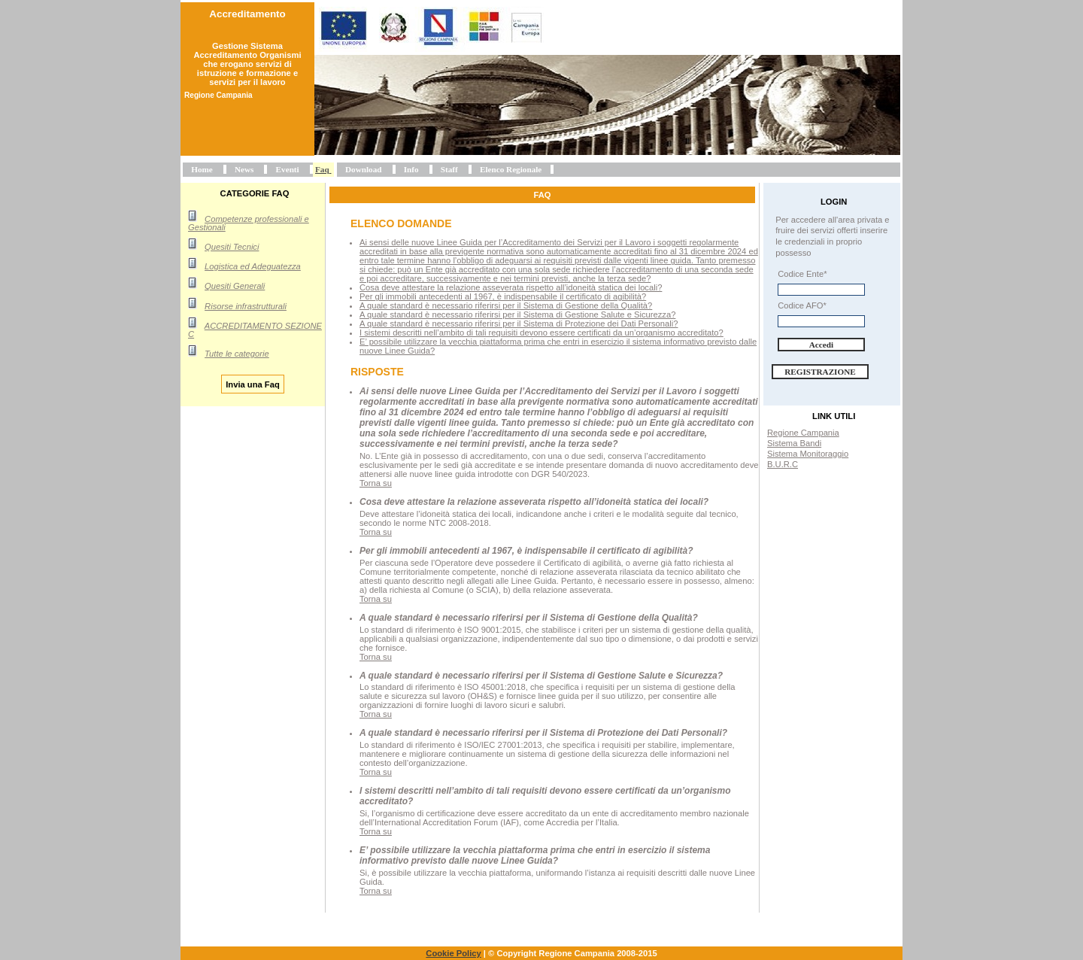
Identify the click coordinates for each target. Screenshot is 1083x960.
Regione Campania (803, 432)
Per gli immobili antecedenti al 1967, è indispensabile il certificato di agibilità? (502, 296)
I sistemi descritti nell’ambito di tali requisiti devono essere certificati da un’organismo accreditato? (541, 332)
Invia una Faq (253, 383)
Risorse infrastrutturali (246, 306)
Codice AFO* (802, 305)
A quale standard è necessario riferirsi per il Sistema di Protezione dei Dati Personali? (518, 323)
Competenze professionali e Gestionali (248, 223)
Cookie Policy (453, 953)
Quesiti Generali (235, 285)
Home (202, 169)
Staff (449, 169)
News (244, 169)
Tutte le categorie (237, 353)
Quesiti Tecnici (232, 246)
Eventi (287, 169)
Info (411, 169)
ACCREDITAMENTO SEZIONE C (255, 330)
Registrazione (820, 371)
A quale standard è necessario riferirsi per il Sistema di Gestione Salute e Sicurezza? (517, 314)
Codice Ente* (802, 273)
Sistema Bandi (794, 443)
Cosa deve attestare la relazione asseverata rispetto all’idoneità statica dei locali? (510, 287)
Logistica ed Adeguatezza (253, 266)
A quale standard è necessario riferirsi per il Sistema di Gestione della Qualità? (505, 305)
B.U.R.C (782, 464)
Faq (322, 169)
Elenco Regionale (511, 169)
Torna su (375, 483)
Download (363, 169)
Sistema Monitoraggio (807, 453)
